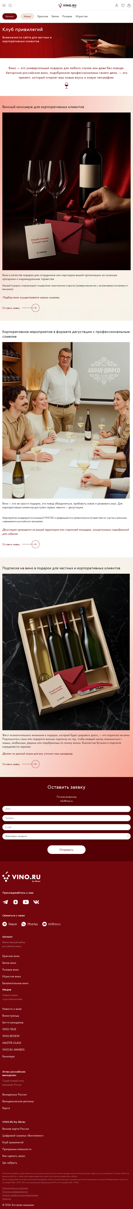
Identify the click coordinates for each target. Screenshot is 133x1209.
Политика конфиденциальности (15, 1192)
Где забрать (9, 1163)
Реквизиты (6, 1199)
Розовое (67, 16)
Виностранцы (10, 1016)
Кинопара (8, 1056)
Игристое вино (11, 976)
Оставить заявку (20, 308)
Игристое (82, 16)
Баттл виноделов (12, 1022)
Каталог (10, 16)
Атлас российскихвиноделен (14, 1074)
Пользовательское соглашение (15, 1188)
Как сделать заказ (13, 1156)
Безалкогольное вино (15, 983)
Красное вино (11, 956)
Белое (55, 16)
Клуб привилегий (12, 1142)
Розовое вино (10, 969)
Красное (43, 16)
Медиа (27, 16)
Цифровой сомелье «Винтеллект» (23, 1135)
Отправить (66, 850)
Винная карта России (15, 1129)
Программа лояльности (16, 1149)
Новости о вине (12, 1009)
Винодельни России (14, 1094)
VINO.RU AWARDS (13, 1049)
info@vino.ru (66, 801)
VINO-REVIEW (11, 1036)
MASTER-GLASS (11, 1043)
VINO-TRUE (9, 1029)
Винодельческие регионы (18, 1101)
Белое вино (9, 963)
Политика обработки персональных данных (20, 1195)
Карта (6, 1108)
